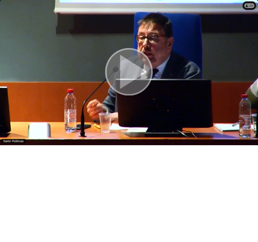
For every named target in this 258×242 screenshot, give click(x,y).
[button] (129, 72)
